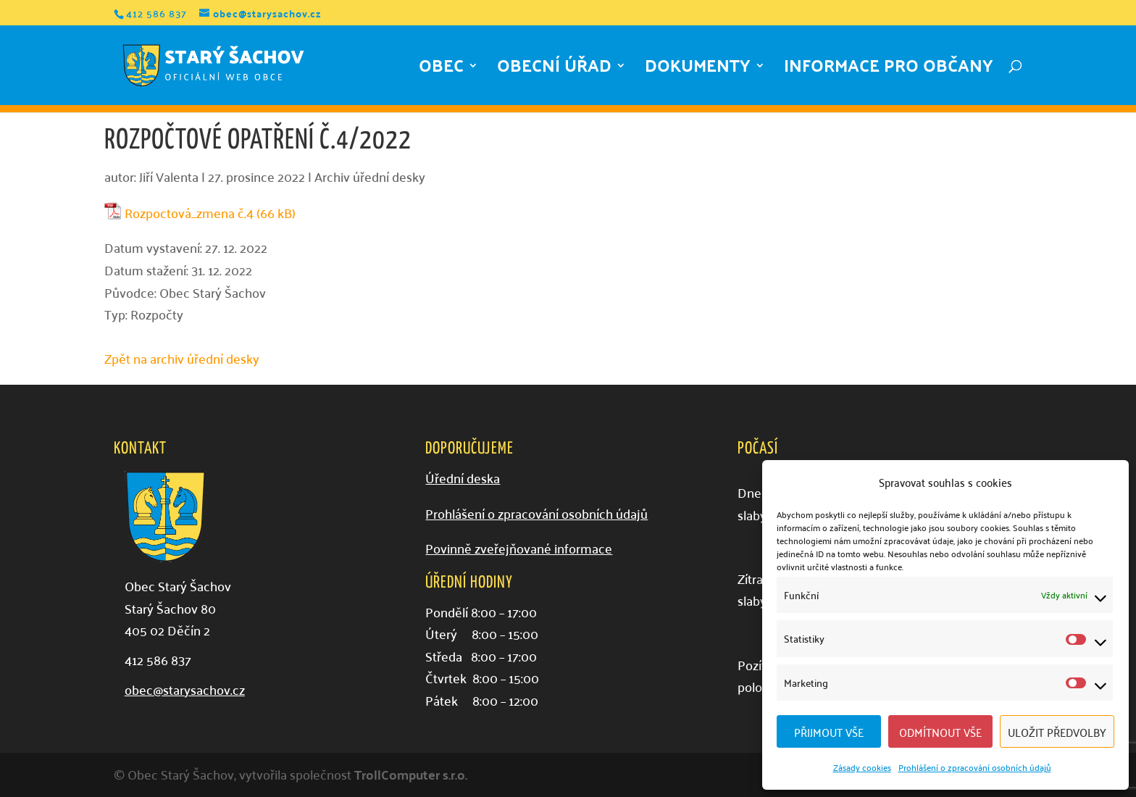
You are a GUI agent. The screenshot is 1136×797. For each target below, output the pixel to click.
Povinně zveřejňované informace (518, 548)
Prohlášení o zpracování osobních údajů (974, 767)
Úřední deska (462, 478)
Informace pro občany (888, 70)
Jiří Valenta (169, 176)
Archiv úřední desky (369, 176)
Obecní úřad (554, 70)
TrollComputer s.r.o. (410, 774)
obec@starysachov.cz (185, 689)
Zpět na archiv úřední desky (181, 358)
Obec (441, 70)
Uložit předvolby (1057, 732)
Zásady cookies (862, 767)
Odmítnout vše (940, 732)
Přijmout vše (829, 732)
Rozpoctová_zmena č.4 (189, 213)
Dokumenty (698, 70)
